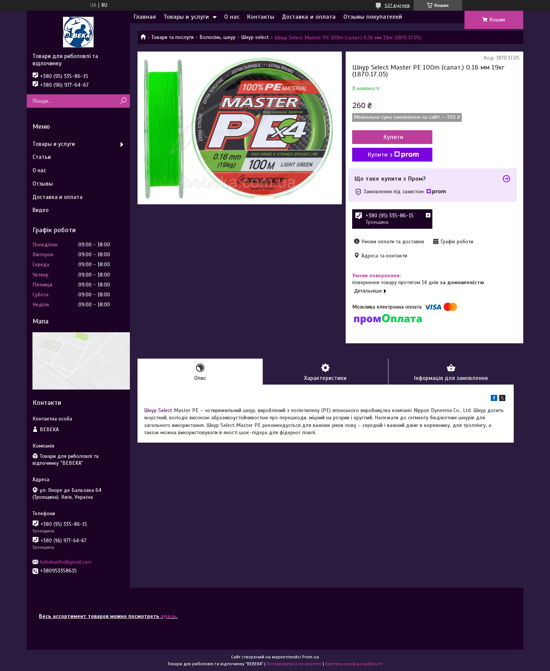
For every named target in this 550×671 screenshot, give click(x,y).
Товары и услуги (186, 17)
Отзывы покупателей (372, 17)
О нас (231, 17)
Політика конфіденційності (353, 663)
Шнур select (255, 37)
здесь (168, 616)
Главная (145, 17)
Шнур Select (158, 410)
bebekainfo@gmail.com (66, 562)
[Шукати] (123, 101)
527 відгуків (397, 5)
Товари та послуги (172, 37)
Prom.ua (310, 657)
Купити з (393, 154)
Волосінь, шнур (217, 37)
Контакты (260, 17)
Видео (40, 210)
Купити (393, 137)
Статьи (41, 157)
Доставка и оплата (309, 17)
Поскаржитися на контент (294, 663)
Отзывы (42, 183)
